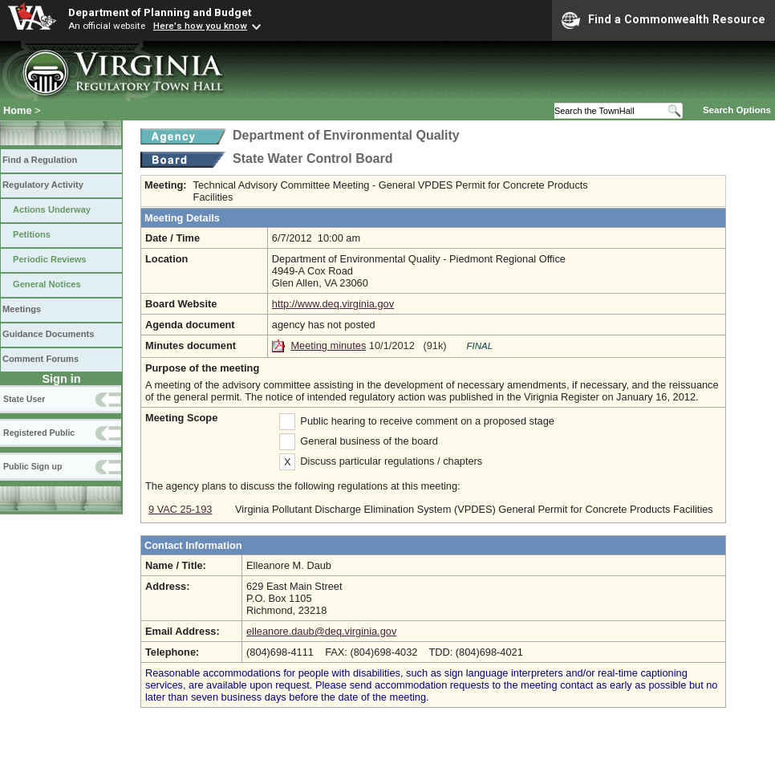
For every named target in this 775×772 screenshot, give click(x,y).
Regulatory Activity (42, 184)
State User (24, 399)
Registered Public (39, 432)
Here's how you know (200, 25)
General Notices (47, 284)
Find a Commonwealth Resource (663, 20)
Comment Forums (40, 359)
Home (17, 110)
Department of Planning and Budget (159, 12)
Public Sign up (32, 466)
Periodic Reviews (50, 259)
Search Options (737, 110)
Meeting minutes (328, 345)
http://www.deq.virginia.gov (333, 304)
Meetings (21, 309)
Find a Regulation (39, 160)
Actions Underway (52, 209)
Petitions (32, 234)
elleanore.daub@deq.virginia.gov (321, 631)
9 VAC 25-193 (180, 509)
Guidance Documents (48, 334)
